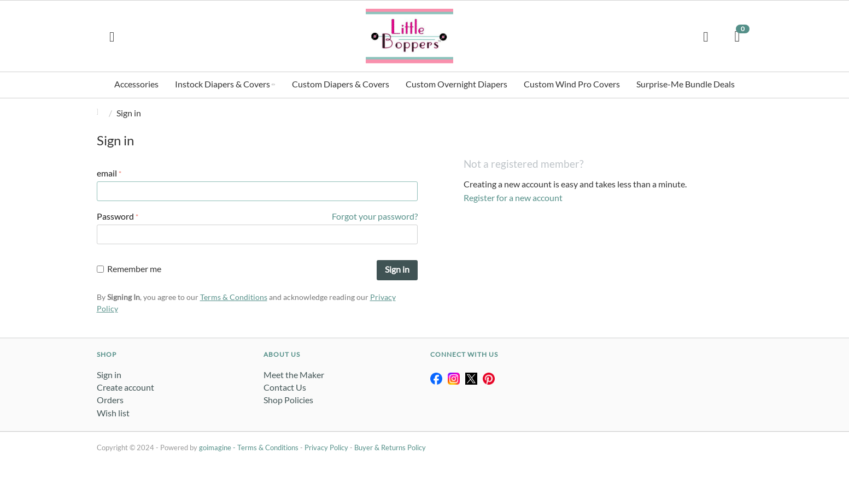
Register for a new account (513, 197)
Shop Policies (288, 399)
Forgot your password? (375, 216)
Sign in (397, 269)
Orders (110, 399)
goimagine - (218, 447)
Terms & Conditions (233, 297)
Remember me (129, 268)
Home (101, 113)
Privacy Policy (326, 447)
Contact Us (285, 387)
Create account (125, 387)
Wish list (113, 413)
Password (115, 216)
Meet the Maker (294, 374)
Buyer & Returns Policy (390, 447)
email (107, 173)
